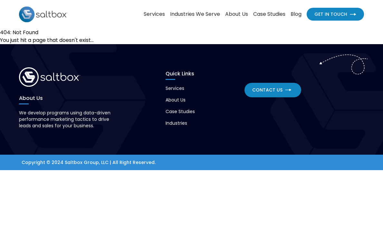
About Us (236, 14)
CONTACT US (272, 90)
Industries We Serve (195, 14)
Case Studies (269, 14)
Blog (296, 14)
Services (154, 14)
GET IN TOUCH (335, 14)
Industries (176, 123)
